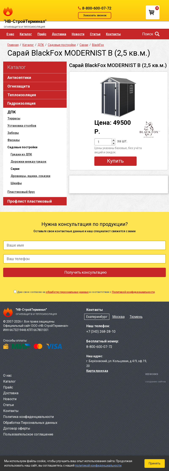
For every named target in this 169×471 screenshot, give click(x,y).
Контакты (113, 34)
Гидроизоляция (21, 103)
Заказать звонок (94, 15)
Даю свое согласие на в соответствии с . (86, 292)
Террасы (13, 118)
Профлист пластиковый (29, 201)
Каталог (26, 34)
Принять (155, 463)
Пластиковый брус (21, 192)
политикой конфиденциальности (98, 465)
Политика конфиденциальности (28, 417)
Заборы (13, 133)
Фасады (13, 140)
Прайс (41, 34)
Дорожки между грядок (28, 161)
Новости (78, 34)
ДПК (11, 112)
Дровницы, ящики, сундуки (30, 176)
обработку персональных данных (67, 292)
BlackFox (98, 45)
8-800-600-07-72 (96, 8)
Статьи (95, 34)
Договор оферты (16, 428)
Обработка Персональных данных (30, 423)
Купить (115, 161)
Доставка (59, 34)
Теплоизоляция (21, 95)
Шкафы (16, 183)
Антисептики (19, 77)
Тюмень (136, 317)
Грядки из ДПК (21, 154)
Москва (118, 317)
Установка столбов (21, 125)
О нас (10, 34)
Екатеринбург (96, 317)
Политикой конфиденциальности (133, 292)
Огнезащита (18, 86)
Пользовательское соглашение (28, 434)
